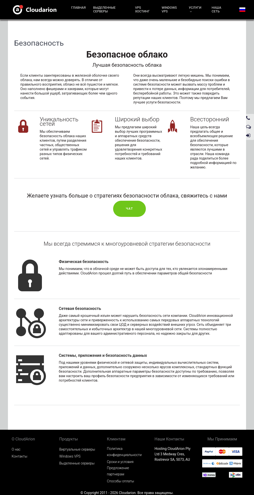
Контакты (19, 456)
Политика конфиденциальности (124, 452)
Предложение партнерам (118, 471)
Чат (129, 208)
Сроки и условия (120, 462)
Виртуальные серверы (77, 449)
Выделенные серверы (77, 463)
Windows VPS (70, 456)
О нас (16, 449)
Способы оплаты (120, 481)
